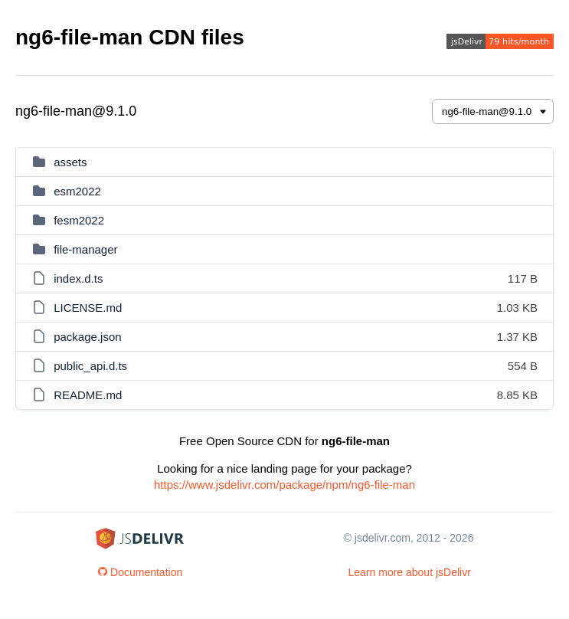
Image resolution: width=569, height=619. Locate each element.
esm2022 (77, 191)
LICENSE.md (88, 307)
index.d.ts (78, 278)
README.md (88, 394)
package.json (87, 336)
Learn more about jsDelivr (409, 572)
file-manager (85, 249)
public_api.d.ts (90, 365)
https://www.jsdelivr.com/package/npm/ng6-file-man (284, 484)
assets (70, 162)
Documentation (140, 572)
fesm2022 (79, 220)
